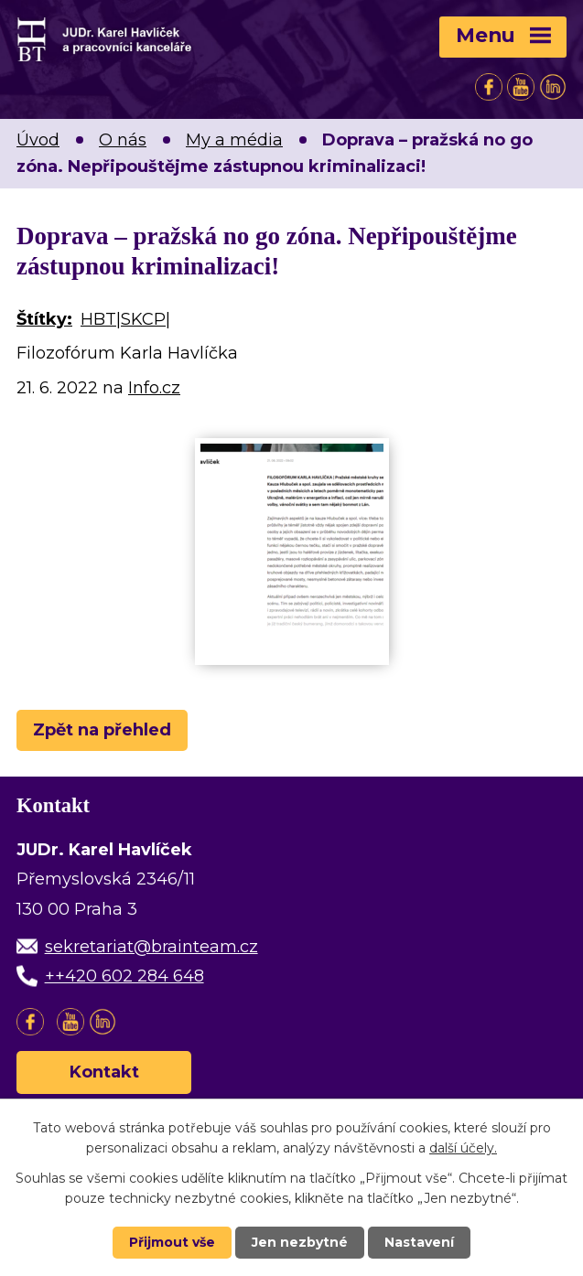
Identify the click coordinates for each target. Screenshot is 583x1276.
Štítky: (44, 319)
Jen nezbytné (300, 1242)
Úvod (37, 140)
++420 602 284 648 (124, 976)
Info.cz (154, 388)
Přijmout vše (172, 1242)
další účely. (463, 1148)
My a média (234, 140)
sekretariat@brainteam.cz (151, 947)
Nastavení (419, 1242)
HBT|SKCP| (125, 319)
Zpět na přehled (102, 730)
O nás (122, 140)
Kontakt (104, 1072)
